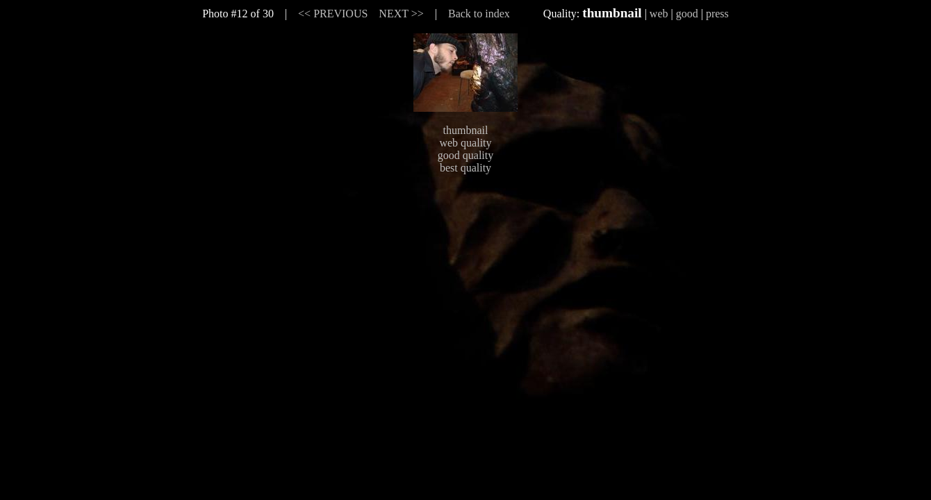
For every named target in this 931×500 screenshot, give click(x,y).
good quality (465, 155)
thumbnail (465, 130)
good (687, 13)
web (659, 13)
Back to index (479, 13)
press (717, 13)
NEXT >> (401, 13)
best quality (465, 168)
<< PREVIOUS (333, 13)
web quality (465, 143)
